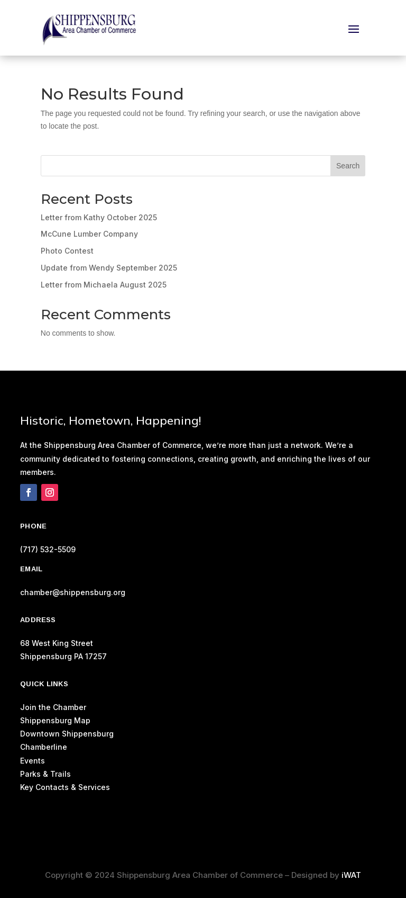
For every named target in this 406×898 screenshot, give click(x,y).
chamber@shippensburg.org (72, 592)
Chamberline (43, 746)
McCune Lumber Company (89, 233)
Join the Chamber (53, 707)
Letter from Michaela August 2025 (104, 284)
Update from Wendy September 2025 (109, 267)
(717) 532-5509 (48, 549)
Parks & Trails (45, 773)
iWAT (351, 875)
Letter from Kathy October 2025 (99, 217)
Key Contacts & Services (65, 787)
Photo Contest (67, 250)
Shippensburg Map (56, 720)
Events (32, 760)
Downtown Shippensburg (67, 733)
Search (347, 165)
